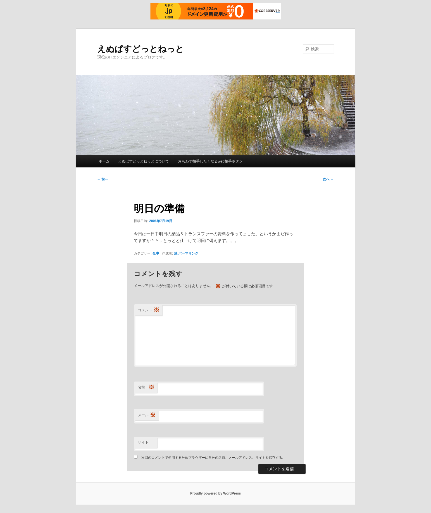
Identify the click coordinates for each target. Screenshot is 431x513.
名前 (146, 387)
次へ (328, 179)
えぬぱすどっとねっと (140, 48)
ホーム (104, 161)
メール (147, 415)
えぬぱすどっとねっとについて (143, 161)
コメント (148, 310)
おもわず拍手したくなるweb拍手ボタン (210, 161)
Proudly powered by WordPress (215, 493)
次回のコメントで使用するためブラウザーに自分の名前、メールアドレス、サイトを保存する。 (213, 458)
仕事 (156, 253)
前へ (102, 179)
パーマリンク (188, 253)
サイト (143, 442)
